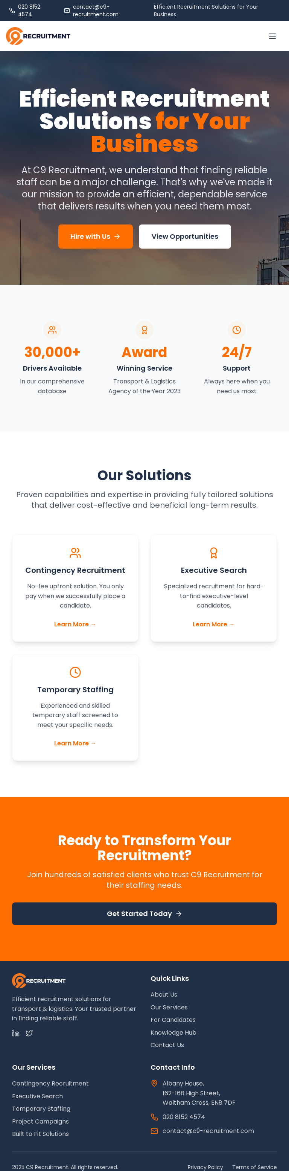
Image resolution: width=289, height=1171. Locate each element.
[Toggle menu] (272, 36)
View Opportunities (185, 236)
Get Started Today (145, 913)
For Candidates (173, 1019)
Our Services (169, 1007)
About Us (164, 994)
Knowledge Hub (173, 1032)
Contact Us (167, 1045)
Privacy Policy (205, 1167)
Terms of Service (254, 1167)
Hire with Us (95, 236)
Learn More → (75, 624)
